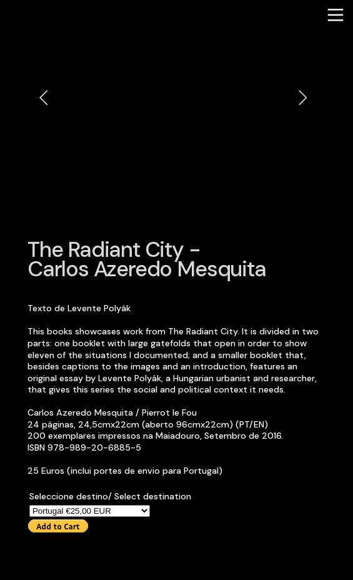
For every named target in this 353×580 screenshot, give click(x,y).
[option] (173, 97)
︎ (335, 15)
